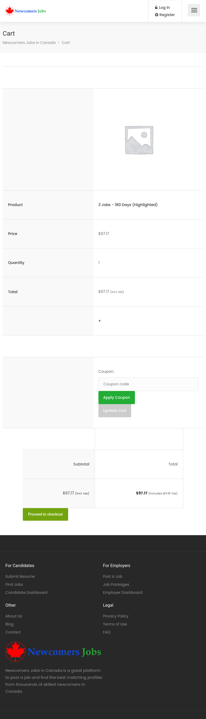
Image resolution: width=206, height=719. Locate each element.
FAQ (107, 632)
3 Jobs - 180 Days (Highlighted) (128, 204)
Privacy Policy (115, 616)
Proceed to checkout (45, 514)
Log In (162, 7)
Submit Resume (20, 576)
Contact (13, 632)
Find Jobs (14, 584)
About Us (13, 616)
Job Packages (116, 584)
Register (165, 14)
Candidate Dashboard (26, 592)
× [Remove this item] (99, 320)
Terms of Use (115, 624)
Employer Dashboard (122, 592)
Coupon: (106, 371)
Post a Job (112, 576)
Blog (9, 624)
